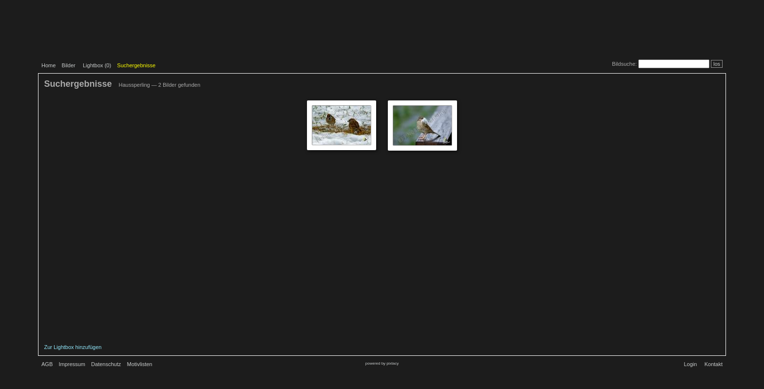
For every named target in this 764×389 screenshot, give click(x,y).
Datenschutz (106, 364)
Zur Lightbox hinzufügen (72, 347)
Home (48, 65)
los (716, 64)
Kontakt (714, 364)
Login (690, 364)
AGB (47, 364)
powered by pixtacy (382, 363)
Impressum (71, 364)
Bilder (69, 65)
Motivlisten (140, 364)
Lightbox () (97, 65)
